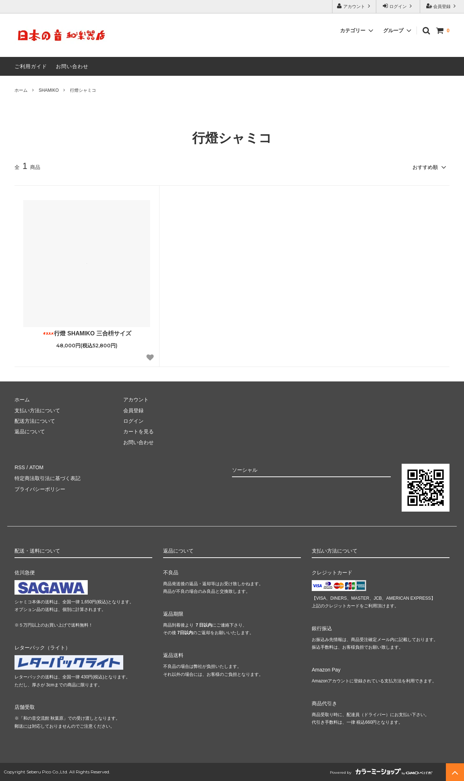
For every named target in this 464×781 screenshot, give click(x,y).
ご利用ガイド (30, 66)
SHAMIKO (49, 90)
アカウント (354, 6)
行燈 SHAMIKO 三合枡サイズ (86, 333)
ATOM (36, 467)
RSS (19, 467)
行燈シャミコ (83, 90)
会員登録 (442, 6)
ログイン (398, 6)
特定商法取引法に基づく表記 (47, 478)
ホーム (21, 90)
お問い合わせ (72, 66)
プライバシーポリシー (39, 488)
